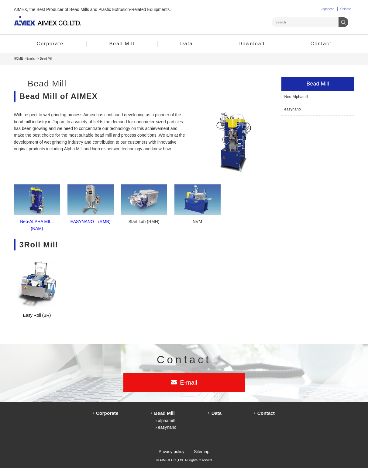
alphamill (166, 420)
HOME (18, 58)
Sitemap (202, 451)
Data (186, 43)
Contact (321, 43)
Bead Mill (122, 43)
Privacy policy (171, 451)
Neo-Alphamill (296, 97)
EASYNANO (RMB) (90, 221)
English (31, 58)
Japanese (327, 9)
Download (252, 43)
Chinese (346, 9)
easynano (292, 109)
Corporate (50, 43)
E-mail (188, 382)
